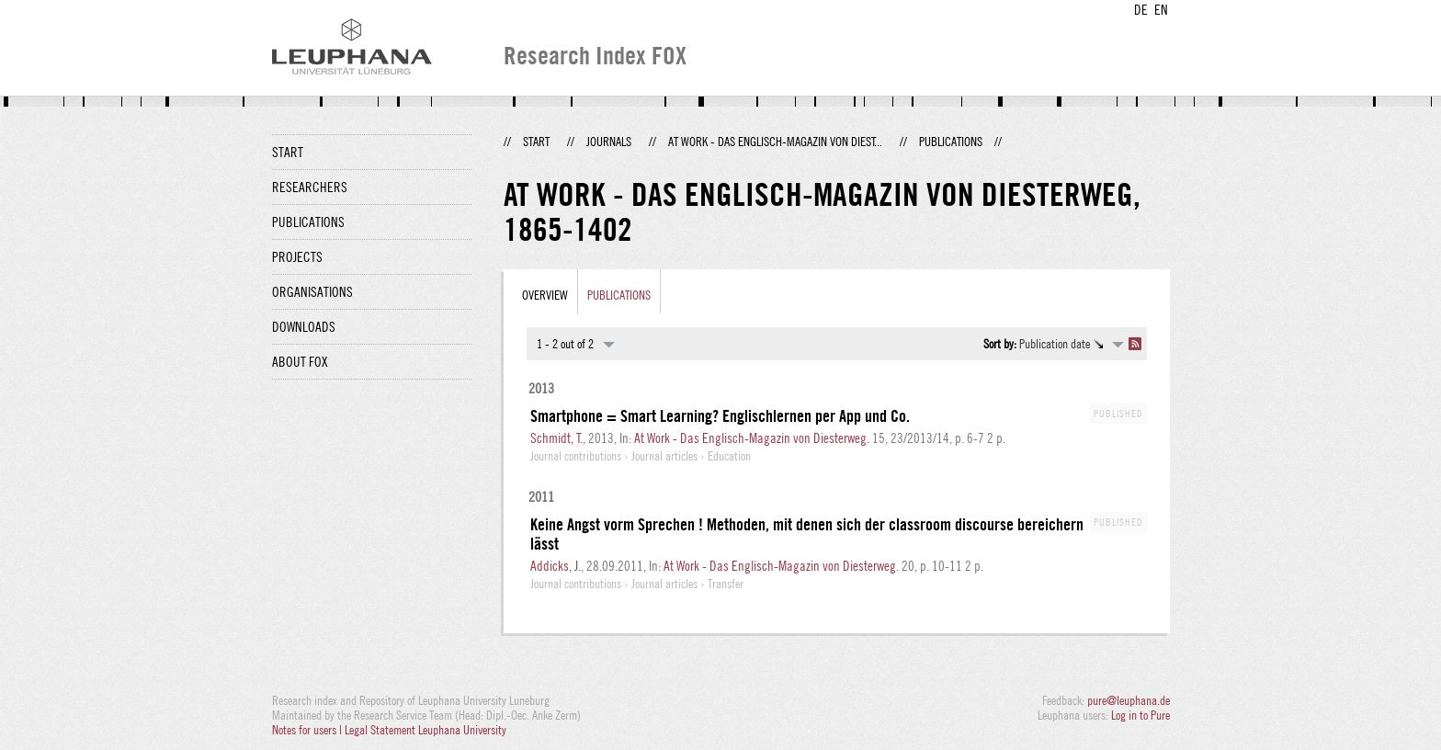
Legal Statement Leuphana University (425, 729)
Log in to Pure (1140, 715)
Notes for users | (308, 729)
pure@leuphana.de (1128, 700)
